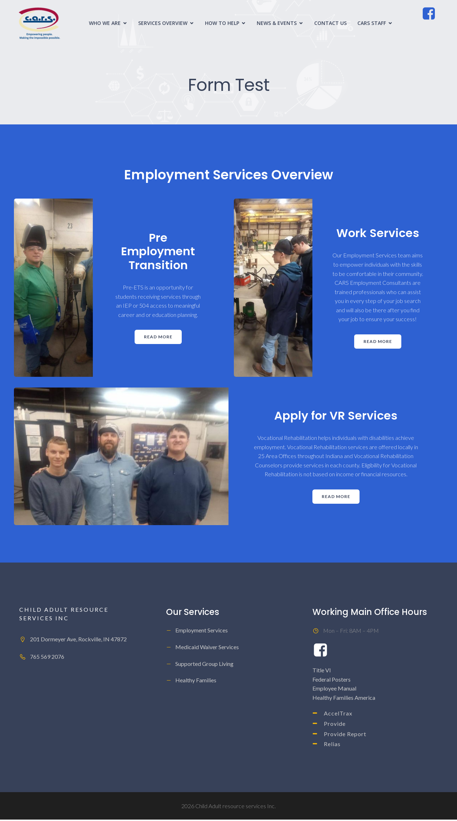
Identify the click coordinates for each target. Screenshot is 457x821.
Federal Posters (331, 680)
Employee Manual (334, 689)
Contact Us (330, 23)
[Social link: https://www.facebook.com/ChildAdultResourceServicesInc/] (432, 14)
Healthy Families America (343, 699)
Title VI (321, 671)
